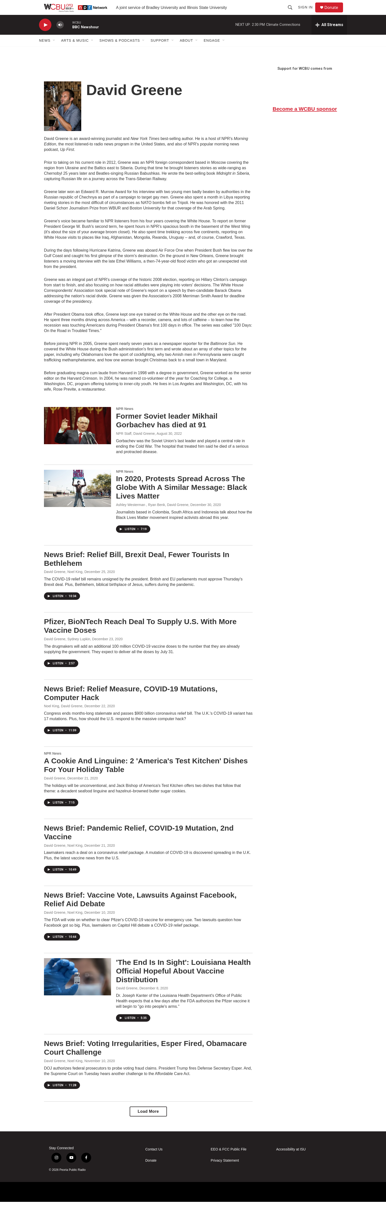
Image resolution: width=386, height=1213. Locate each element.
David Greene (54, 789)
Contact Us (153, 1160)
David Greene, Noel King (63, 583)
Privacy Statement (225, 1172)
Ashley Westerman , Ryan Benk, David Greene (152, 516)
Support (160, 52)
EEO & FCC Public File (228, 1160)
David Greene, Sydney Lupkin (67, 650)
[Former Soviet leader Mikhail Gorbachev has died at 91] (77, 436)
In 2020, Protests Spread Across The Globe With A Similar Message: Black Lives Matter (181, 498)
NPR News (124, 420)
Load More (148, 1122)
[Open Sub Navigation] (54, 52)
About (186, 52)
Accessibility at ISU (291, 1160)
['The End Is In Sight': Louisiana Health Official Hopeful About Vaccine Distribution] (77, 988)
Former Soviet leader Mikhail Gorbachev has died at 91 (166, 431)
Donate (334, 13)
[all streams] (329, 36)
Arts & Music (75, 52)
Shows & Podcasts (119, 52)
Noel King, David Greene (63, 717)
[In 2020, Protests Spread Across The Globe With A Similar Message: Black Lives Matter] (77, 499)
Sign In (307, 13)
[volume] (60, 36)
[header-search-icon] (292, 13)
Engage (212, 52)
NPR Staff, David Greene (135, 445)
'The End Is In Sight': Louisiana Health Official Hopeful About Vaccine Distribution (183, 982)
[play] (45, 36)
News (44, 52)
